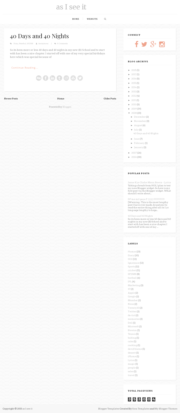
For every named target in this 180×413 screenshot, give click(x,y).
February (139, 143)
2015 (134, 83)
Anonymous (43, 44)
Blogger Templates (108, 408)
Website (92, 19)
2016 (134, 78)
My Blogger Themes (166, 408)
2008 (134, 113)
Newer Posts (11, 98)
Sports (131, 266)
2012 (134, 96)
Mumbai (22, 44)
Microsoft (133, 326)
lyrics (131, 360)
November (140, 121)
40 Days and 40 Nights (39, 36)
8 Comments (62, 44)
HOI (130, 259)
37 (129, 289)
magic (131, 364)
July (136, 129)
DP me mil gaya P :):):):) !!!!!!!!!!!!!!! (146, 199)
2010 (134, 104)
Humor (132, 251)
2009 (134, 108)
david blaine (135, 349)
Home (75, 19)
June (137, 139)
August (138, 125)
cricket (132, 270)
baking (132, 338)
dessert (132, 352)
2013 (134, 91)
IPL (130, 281)
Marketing (134, 285)
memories (133, 319)
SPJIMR (30, 44)
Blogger (67, 107)
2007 (134, 153)
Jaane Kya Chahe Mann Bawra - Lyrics (149, 182)
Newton (132, 330)
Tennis (132, 334)
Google (132, 296)
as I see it (71, 7)
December (140, 117)
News (131, 304)
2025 (134, 70)
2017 (134, 74)
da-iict (131, 315)
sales (130, 371)
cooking (132, 345)
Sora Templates (141, 408)
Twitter (132, 311)
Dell (130, 323)
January (139, 147)
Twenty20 (133, 308)
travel (131, 375)
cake (130, 341)
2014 (134, 87)
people (132, 367)
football (132, 278)
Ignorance (133, 263)
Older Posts (110, 98)
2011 (134, 100)
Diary (16, 44)
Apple (131, 293)
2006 (134, 157)
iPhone (132, 356)
